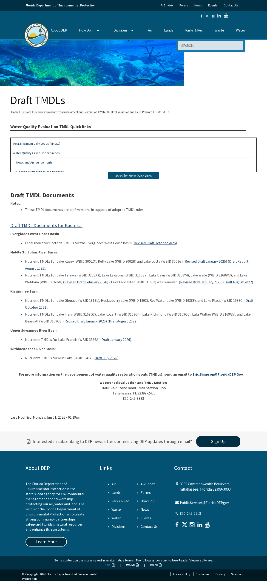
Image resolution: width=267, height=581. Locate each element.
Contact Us (231, 5)
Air (150, 30)
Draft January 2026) (116, 339)
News (198, 5)
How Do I (86, 30)
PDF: (110, 565)
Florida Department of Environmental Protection (61, 5)
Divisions (121, 30)
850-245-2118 (190, 513)
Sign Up (218, 441)
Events (213, 5)
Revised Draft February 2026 (85, 282)
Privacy (221, 574)
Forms (183, 5)
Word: (132, 565)
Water (240, 30)
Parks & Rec (194, 30)
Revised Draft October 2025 (155, 243)
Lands (168, 30)
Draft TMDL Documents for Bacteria (46, 225)
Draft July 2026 (106, 358)
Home (14, 112)
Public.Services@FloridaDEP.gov (204, 502)
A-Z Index (167, 5)
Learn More (46, 541)
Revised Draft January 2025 (205, 261)
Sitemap (237, 574)
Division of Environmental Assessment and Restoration (65, 112)
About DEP (59, 30)
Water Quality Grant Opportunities (36, 153)
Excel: (156, 565)
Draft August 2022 (238, 282)
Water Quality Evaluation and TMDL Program (125, 112)
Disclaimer (203, 574)
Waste (219, 30)
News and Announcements (34, 162)
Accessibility (181, 574)
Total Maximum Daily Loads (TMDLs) (36, 143)
